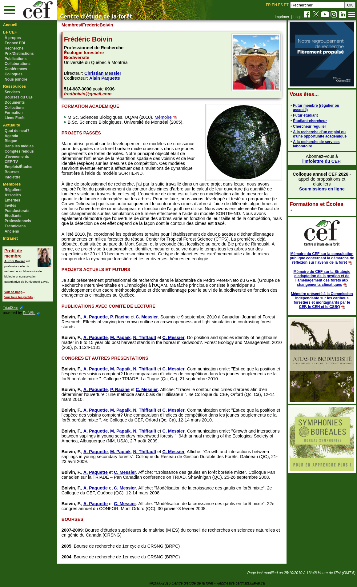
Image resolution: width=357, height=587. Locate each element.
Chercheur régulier (309, 126)
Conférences (16, 69)
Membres (12, 184)
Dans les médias (19, 146)
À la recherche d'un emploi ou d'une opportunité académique (319, 134)
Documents (15, 102)
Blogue (11, 141)
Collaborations (17, 64)
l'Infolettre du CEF (321, 161)
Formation (14, 112)
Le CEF (10, 32)
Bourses (12, 172)
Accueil (10, 24)
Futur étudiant (305, 115)
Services (12, 92)
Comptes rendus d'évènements (19, 154)
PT (286, 5)
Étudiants (13, 216)
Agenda (11, 136)
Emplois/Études (18, 167)
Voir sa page (13, 292)
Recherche (14, 48)
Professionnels (18, 221)
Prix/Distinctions (19, 53)
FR (268, 5)
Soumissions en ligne (321, 188)
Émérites (12, 200)
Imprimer (282, 17)
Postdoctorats (17, 211)
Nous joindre (16, 79)
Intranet (10, 238)
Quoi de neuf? (17, 131)
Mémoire (163, 117)
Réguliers (13, 190)
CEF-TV (11, 162)
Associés (13, 195)
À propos (13, 38)
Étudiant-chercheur (310, 121)
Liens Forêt (15, 118)
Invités (10, 205)
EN (274, 5)
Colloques (13, 74)
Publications (15, 59)
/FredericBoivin (97, 24)
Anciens (12, 231)
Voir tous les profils (18, 297)
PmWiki (29, 313)
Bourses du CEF (19, 97)
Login (298, 17)
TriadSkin (10, 307)
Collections (15, 108)
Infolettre (12, 177)
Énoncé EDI (15, 43)
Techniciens (15, 226)
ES (280, 5)
